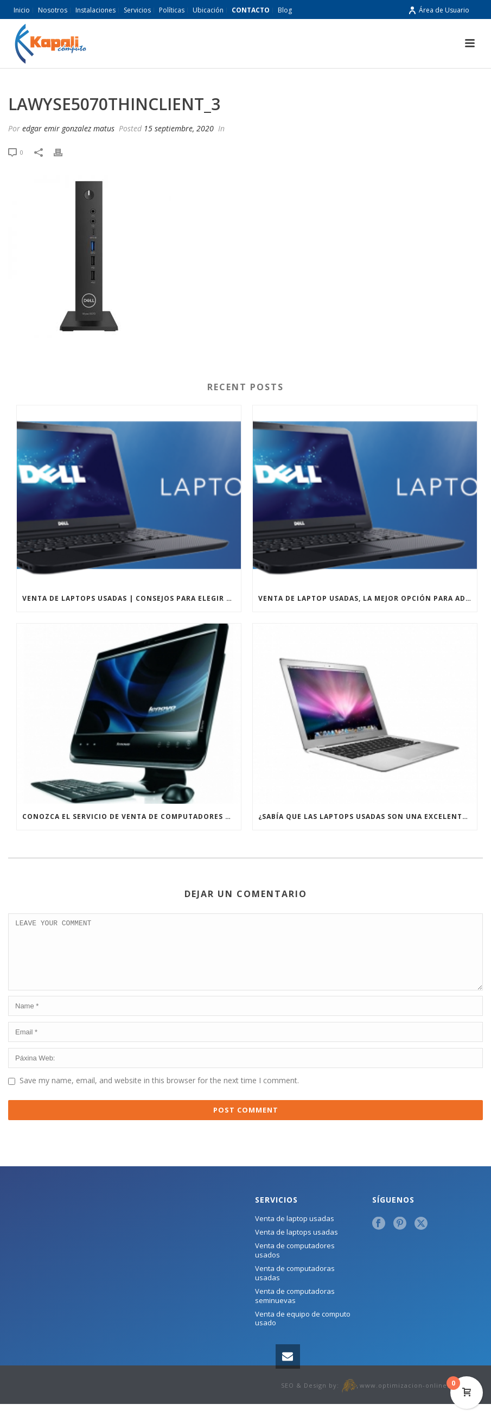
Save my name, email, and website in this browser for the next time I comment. (159, 1093)
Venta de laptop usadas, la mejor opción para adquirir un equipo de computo (367, 598)
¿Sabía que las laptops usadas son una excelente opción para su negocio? (367, 816)
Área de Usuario (438, 10)
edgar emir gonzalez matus (68, 128)
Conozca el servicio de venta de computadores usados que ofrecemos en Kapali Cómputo (131, 816)
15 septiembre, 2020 (179, 128)
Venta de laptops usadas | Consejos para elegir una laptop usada (131, 598)
